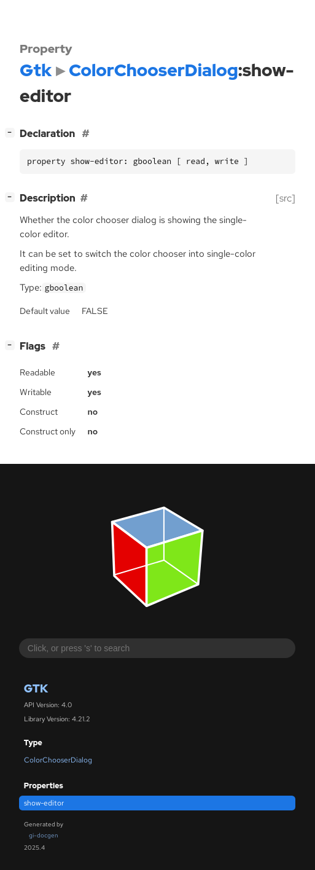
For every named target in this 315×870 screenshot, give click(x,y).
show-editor (44, 803)
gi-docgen (43, 835)
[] (12, 132)
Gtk (36, 688)
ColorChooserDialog (58, 760)
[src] (285, 198)
